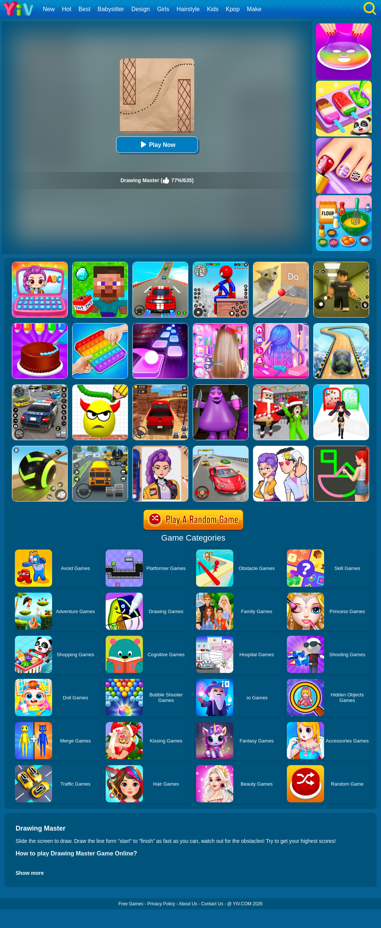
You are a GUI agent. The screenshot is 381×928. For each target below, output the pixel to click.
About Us (188, 903)
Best (84, 9)
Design (140, 9)
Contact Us (212, 903)
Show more (30, 873)
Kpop (233, 9)
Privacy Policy (161, 903)
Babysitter (110, 9)
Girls (163, 9)
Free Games (130, 903)
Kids (212, 9)
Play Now (156, 144)
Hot (66, 9)
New (49, 9)
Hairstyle (188, 9)
